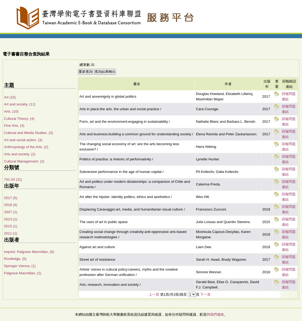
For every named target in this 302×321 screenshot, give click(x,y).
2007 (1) (10, 212)
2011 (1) (10, 233)
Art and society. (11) (19, 104)
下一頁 (205, 294)
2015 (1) (10, 226)
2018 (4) (10, 205)
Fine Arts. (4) (14, 126)
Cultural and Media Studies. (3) (28, 133)
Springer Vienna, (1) (20, 266)
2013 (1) (10, 219)
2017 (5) (10, 198)
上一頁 (154, 294)
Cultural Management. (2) (24, 161)
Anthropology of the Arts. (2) (26, 147)
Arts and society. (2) (19, 154)
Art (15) (10, 97)
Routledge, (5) (15, 259)
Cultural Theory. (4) (19, 119)
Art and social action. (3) (23, 140)
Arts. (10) (11, 111)
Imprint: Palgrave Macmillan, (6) (29, 252)
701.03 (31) (13, 179)
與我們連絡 (215, 314)
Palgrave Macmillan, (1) (22, 273)
